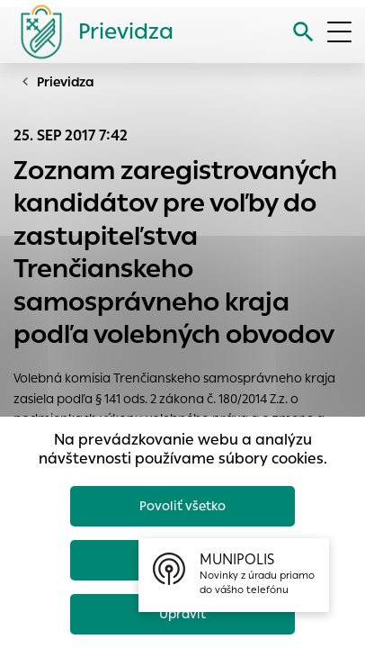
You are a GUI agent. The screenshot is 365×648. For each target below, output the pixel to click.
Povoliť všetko (182, 506)
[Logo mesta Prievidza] (89, 31)
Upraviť (182, 614)
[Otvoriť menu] (339, 32)
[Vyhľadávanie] (303, 32)
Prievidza (65, 82)
